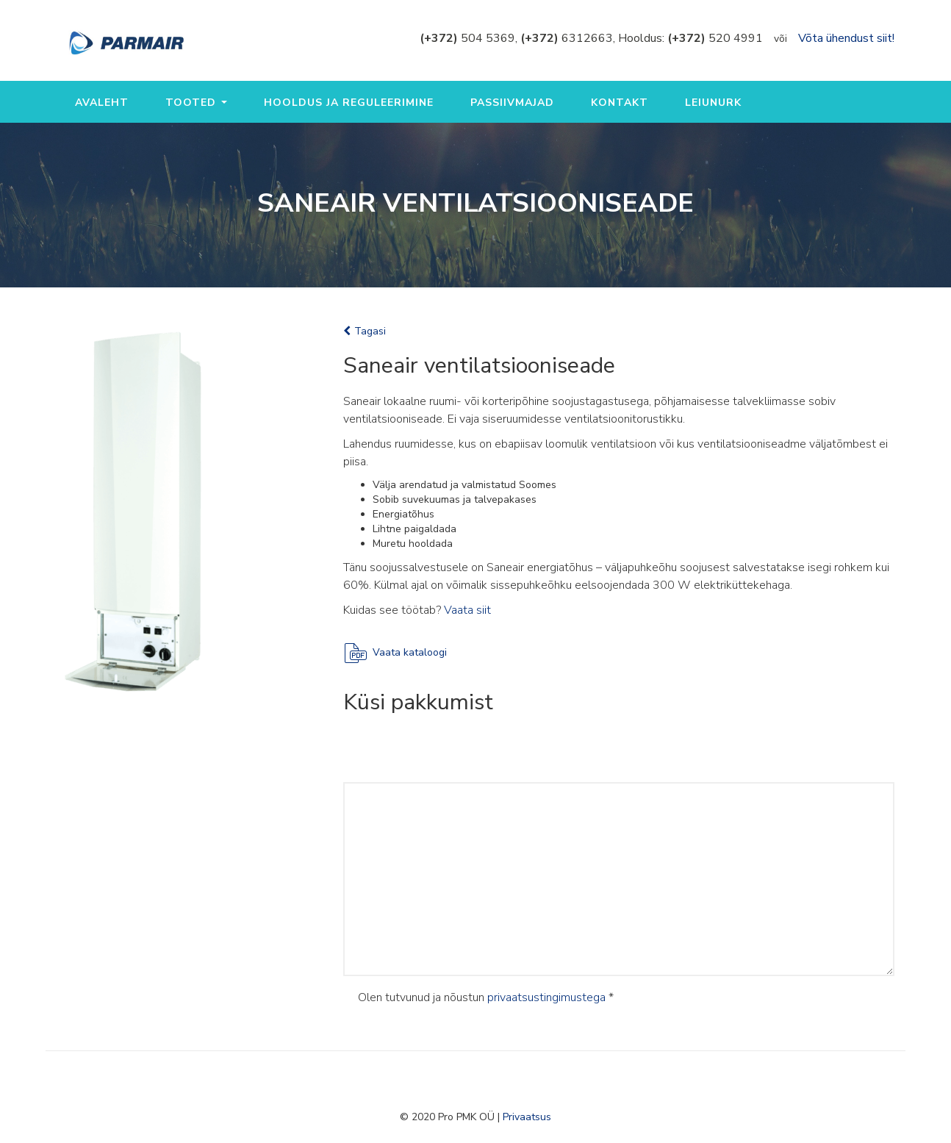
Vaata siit (467, 610)
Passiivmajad (512, 103)
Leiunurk (713, 103)
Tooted (196, 103)
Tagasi (364, 331)
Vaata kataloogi (410, 652)
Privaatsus (527, 1117)
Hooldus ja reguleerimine (349, 103)
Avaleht (102, 103)
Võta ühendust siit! (846, 38)
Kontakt (619, 103)
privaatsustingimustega (546, 997)
